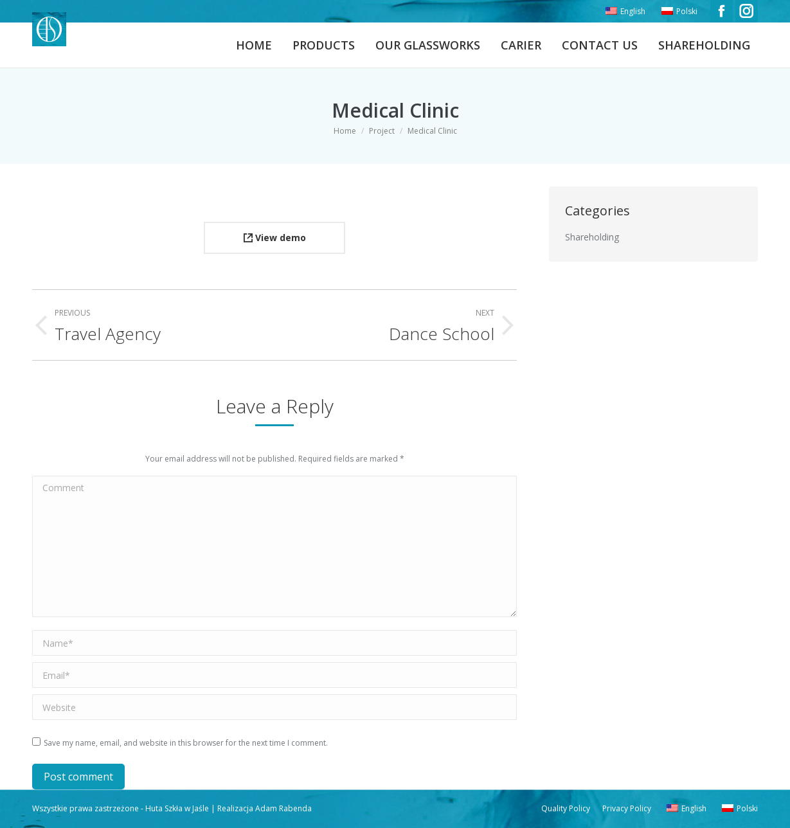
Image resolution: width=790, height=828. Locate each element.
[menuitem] (623, 11)
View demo (275, 237)
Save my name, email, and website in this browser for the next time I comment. (186, 742)
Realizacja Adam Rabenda (263, 808)
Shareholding (592, 237)
